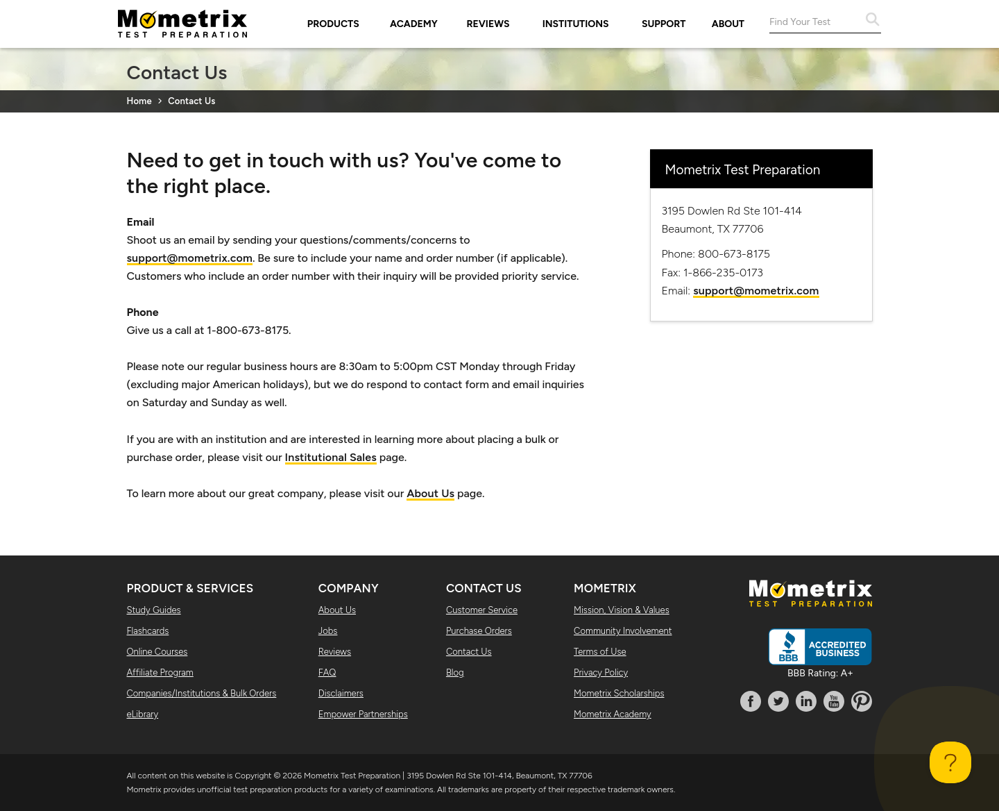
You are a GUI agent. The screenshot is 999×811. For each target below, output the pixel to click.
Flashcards (148, 631)
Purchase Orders (479, 631)
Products (333, 24)
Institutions (576, 24)
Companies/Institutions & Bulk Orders (202, 693)
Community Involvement (623, 631)
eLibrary (143, 714)
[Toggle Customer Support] (950, 762)
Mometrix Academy (612, 714)
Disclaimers (341, 693)
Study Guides (154, 610)
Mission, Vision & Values (621, 610)
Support (663, 24)
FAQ (327, 672)
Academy (414, 24)
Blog (455, 672)
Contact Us (469, 651)
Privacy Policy (601, 672)
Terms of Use (600, 651)
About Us (430, 493)
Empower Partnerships (363, 714)
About (728, 24)
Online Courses (157, 651)
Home (139, 101)
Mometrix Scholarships (619, 693)
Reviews (487, 24)
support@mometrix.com (190, 258)
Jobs (328, 631)
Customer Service (482, 610)
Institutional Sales (331, 457)
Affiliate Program (160, 672)
